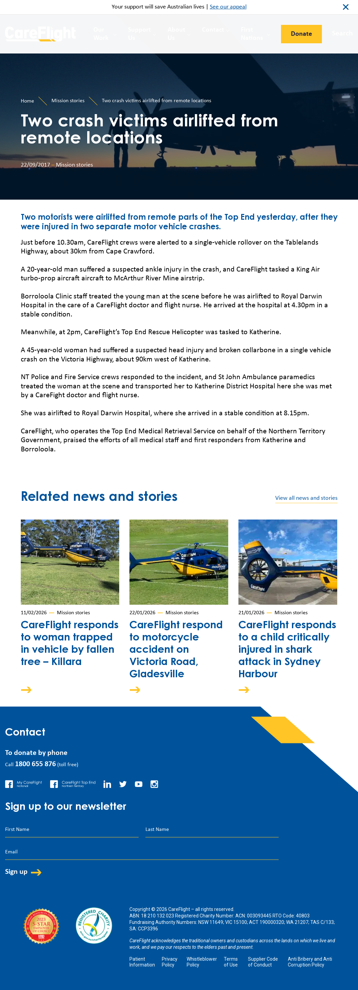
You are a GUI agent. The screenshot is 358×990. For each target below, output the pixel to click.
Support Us (139, 34)
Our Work (101, 34)
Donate (301, 34)
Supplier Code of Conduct (263, 962)
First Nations (252, 34)
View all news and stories (306, 498)
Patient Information (142, 962)
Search (342, 33)
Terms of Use (231, 962)
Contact (213, 30)
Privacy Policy (169, 962)
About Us (176, 34)
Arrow (31, 689)
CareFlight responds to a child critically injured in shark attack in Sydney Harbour (287, 650)
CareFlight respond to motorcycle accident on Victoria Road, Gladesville (176, 650)
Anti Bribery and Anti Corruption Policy (310, 962)
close (345, 7)
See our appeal (228, 7)
